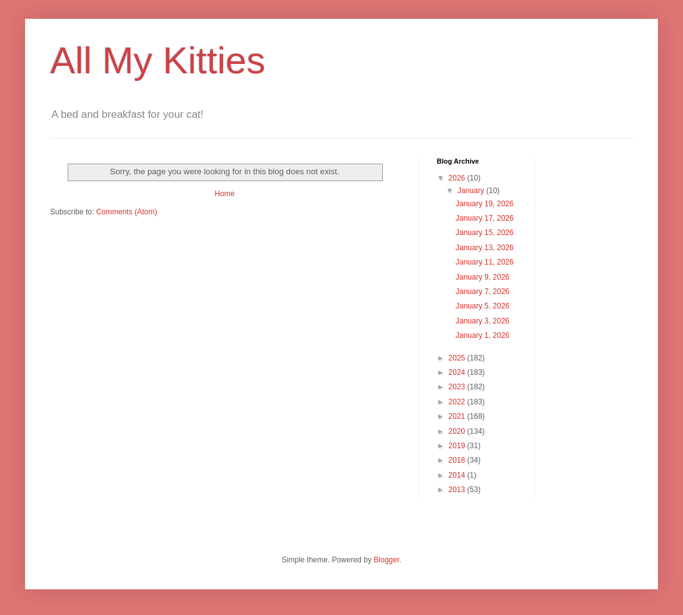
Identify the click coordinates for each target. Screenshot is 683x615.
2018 (458, 460)
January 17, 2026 (485, 218)
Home (224, 193)
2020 (458, 431)
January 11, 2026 (485, 262)
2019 (458, 445)
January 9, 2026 (482, 277)
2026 (458, 178)
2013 (458, 489)
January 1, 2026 (482, 335)
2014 (458, 475)
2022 (458, 401)
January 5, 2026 (482, 306)
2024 (458, 372)
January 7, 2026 (482, 291)
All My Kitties (157, 60)
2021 (458, 416)
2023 (458, 386)
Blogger (386, 559)
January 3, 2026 (482, 321)
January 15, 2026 (485, 232)
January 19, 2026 (485, 203)
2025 (458, 358)
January (471, 190)
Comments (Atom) (126, 212)
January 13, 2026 (485, 247)
